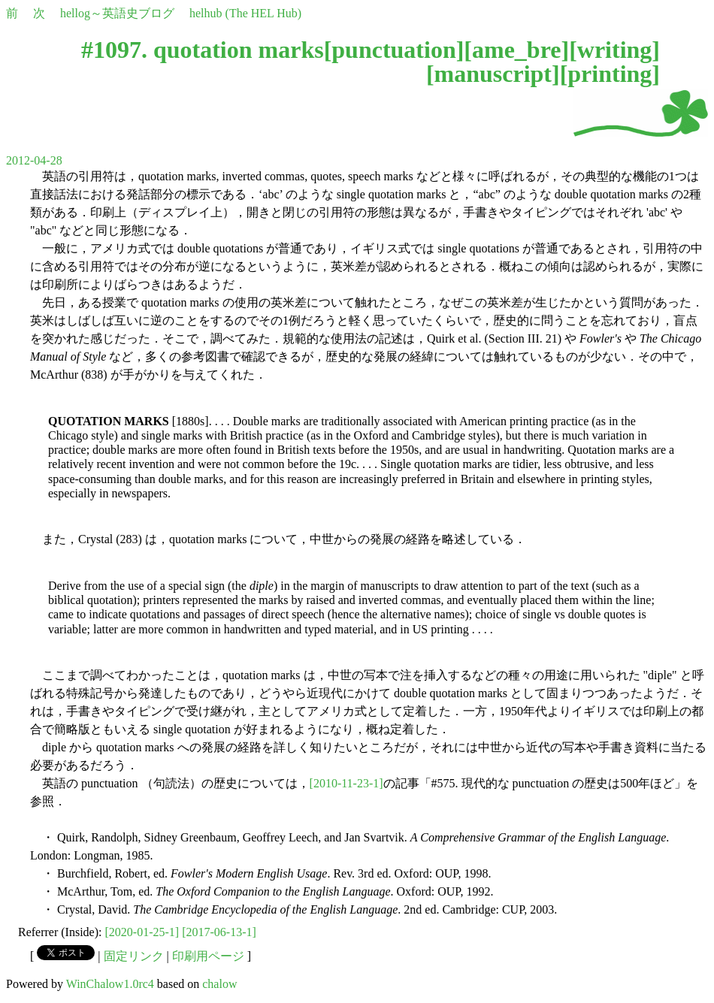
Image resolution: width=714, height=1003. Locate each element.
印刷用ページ (208, 956)
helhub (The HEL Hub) (245, 13)
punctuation (393, 49)
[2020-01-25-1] (142, 932)
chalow (219, 983)
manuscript (493, 73)
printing (609, 73)
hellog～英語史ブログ (117, 13)
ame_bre (516, 49)
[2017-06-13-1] (219, 932)
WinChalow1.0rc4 (110, 983)
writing (614, 49)
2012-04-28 (34, 160)
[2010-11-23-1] (346, 783)
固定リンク (134, 956)
